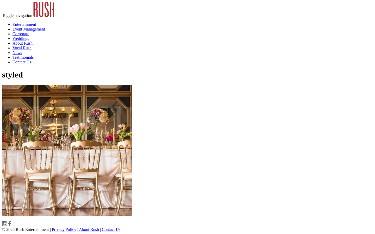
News (17, 52)
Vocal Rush (22, 48)
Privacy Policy (64, 229)
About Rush (22, 43)
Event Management (28, 29)
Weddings (20, 38)
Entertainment (24, 24)
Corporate (20, 34)
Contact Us (21, 62)
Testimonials (23, 57)
